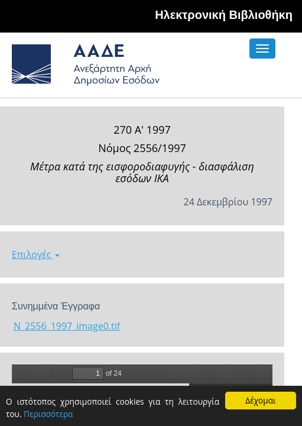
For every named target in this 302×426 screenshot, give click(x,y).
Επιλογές (36, 254)
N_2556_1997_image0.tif (67, 326)
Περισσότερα (48, 413)
